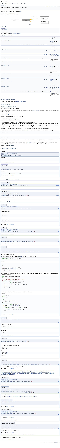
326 (7, 394)
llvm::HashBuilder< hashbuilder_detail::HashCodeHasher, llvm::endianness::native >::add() (20, 370)
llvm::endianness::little (16, 173)
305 (7, 243)
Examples (25, 3)
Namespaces (14, 3)
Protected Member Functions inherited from (13, 101)
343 (7, 406)
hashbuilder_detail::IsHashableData (31, 44)
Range (51, 80)
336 (7, 417)
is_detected (10, 58)
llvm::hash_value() (12, 374)
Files (22, 3)
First (58, 75)
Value (53, 44)
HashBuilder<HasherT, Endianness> (12, 268)
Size (5, 297)
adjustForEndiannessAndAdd (54, 91)
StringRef (53, 54)
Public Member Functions (52, 6)
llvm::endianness (10, 106)
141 (7, 197)
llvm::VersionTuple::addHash (5, 373)
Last (57, 85)
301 (7, 234)
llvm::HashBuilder (6, 155)
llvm (1, 5)
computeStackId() (4, 374)
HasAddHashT (6, 29)
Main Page (2, 3)
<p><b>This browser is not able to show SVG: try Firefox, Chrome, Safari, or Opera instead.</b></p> (30, 19)
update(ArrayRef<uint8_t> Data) (9, 114)
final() (14, 118)
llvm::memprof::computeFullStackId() (49, 373)
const (53, 58)
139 (7, 188)
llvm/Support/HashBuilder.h (10, 13)
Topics (10, 3)
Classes (18, 3)
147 (7, 368)
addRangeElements (53, 87)
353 (7, 432)
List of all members (57, 6)
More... (20, 11)
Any (1, 256)
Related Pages (7, 3)
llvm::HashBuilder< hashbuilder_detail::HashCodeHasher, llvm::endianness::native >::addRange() (26, 373)
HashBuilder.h (11, 145)
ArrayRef (53, 50)
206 (7, 162)
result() (14, 119)
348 (7, 175)
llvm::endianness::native (14, 283)
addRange (51, 74)
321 (7, 335)
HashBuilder (4, 5)
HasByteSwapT (6, 32)
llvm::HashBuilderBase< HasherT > (15, 33)
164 (7, 224)
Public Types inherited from (11, 33)
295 (7, 314)
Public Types (46, 6)
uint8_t (26, 130)
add (50, 44)
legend (30, 24)
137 (6, 145)
